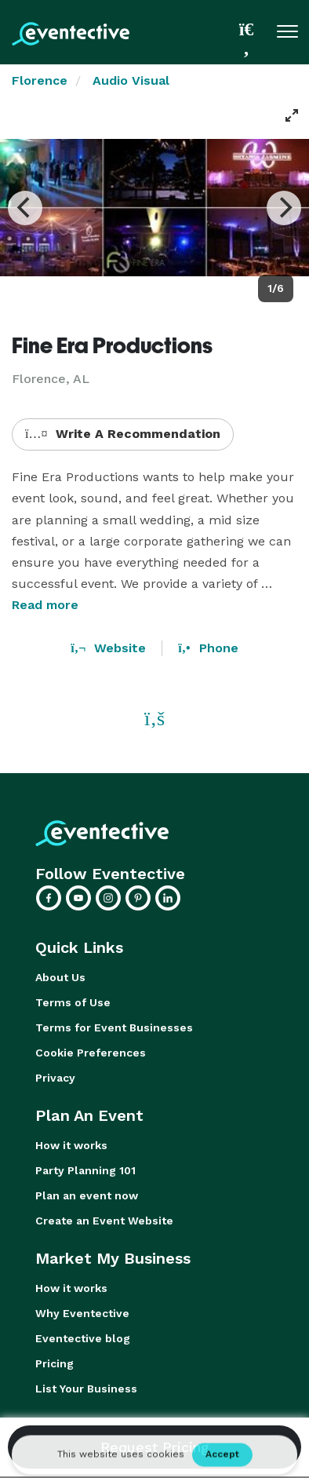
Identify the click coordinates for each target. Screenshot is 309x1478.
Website (108, 647)
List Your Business (86, 1388)
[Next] (284, 208)
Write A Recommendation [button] (122, 433)
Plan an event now (86, 1195)
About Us (60, 977)
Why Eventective (82, 1313)
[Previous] (25, 208)
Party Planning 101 (85, 1170)
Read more (45, 604)
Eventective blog (82, 1338)
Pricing (54, 1363)
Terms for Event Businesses (114, 1027)
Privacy (55, 1077)
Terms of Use (73, 1002)
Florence (39, 80)
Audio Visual (131, 80)
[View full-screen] (291, 115)
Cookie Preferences (90, 1052)
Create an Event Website (104, 1220)
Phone (208, 647)
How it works (71, 1145)
